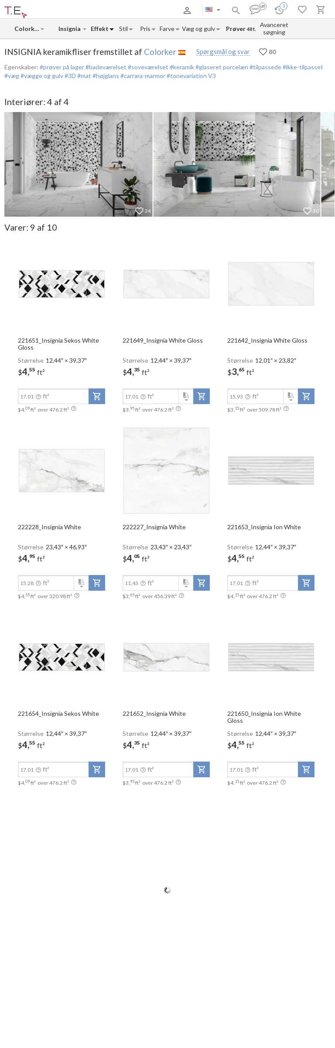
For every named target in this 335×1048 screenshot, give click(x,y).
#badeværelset (105, 67)
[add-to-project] (97, 396)
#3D (69, 75)
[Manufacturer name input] (27, 28)
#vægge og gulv (41, 75)
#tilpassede (264, 67)
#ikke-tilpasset (302, 67)
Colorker (160, 52)
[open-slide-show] (61, 283)
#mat (83, 75)
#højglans (105, 75)
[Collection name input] (70, 28)
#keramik (181, 67)
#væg (11, 75)
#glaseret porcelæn (221, 67)
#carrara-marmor (142, 75)
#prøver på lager (62, 67)
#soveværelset (147, 67)
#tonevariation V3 (190, 75)
